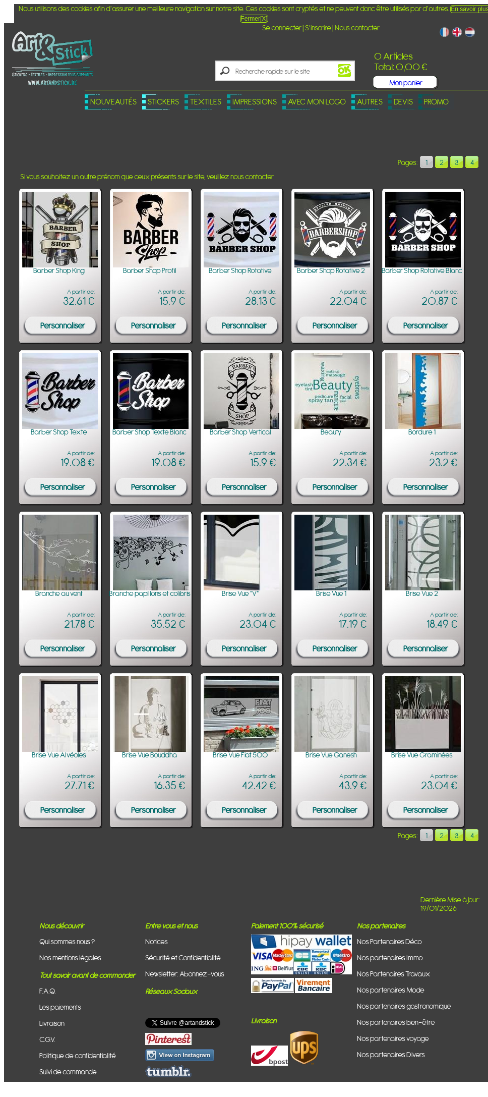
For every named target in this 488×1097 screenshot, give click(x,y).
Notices (156, 941)
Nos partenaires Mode (390, 989)
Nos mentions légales (70, 957)
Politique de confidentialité (77, 1055)
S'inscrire (318, 27)
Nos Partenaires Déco (389, 941)
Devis (403, 101)
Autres (370, 101)
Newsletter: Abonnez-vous (184, 973)
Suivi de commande (68, 1071)
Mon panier (405, 82)
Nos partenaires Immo (390, 957)
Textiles (205, 101)
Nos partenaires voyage (393, 1038)
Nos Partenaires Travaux (393, 973)
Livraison (52, 1023)
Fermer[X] (253, 18)
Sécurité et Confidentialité (183, 957)
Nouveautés (113, 101)
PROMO (436, 101)
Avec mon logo (317, 101)
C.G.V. (47, 1039)
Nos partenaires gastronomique (404, 1006)
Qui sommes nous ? (67, 941)
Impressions (254, 101)
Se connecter (281, 27)
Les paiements (60, 1007)
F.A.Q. (47, 990)
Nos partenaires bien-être (396, 1022)
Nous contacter (357, 27)
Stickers (163, 101)
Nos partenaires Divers (391, 1054)
